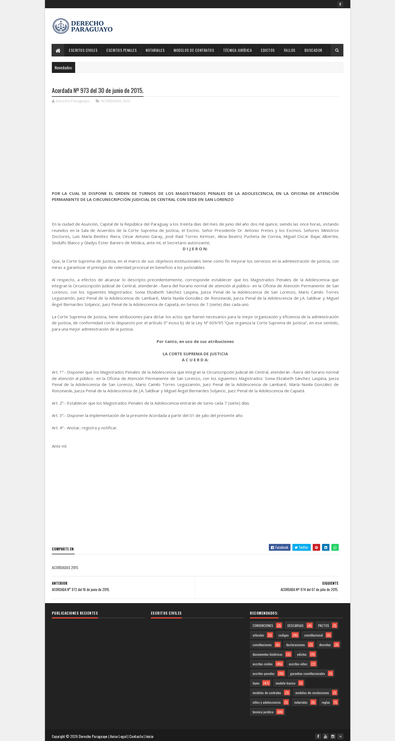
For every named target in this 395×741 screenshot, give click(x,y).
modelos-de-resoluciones (312, 691)
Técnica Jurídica (237, 50)
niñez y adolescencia (267, 701)
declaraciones (295, 643)
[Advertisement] (243, 26)
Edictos (268, 50)
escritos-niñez (298, 662)
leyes (256, 682)
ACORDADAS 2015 (115, 101)
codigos (283, 634)
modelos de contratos (267, 691)
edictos (302, 653)
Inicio (150, 734)
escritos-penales (264, 672)
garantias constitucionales (307, 672)
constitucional (313, 634)
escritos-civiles (263, 662)
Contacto (137, 734)
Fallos (289, 50)
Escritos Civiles (83, 50)
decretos (325, 643)
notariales (300, 701)
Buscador (313, 50)
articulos (258, 634)
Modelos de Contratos (194, 50)
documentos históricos (268, 653)
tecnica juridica (263, 710)
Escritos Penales (122, 50)
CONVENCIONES (263, 624)
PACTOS (323, 624)
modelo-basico (285, 682)
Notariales (155, 50)
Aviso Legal (119, 734)
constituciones (262, 643)
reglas (326, 701)
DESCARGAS (295, 624)
